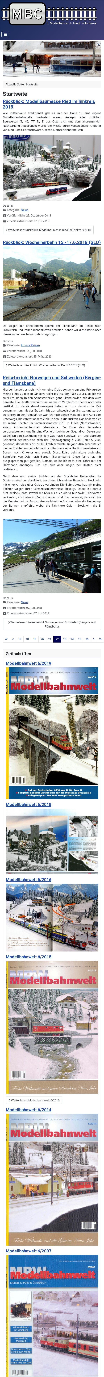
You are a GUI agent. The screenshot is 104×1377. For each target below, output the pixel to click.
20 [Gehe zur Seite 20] (42, 639)
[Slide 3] (58, 72)
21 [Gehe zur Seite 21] (49, 639)
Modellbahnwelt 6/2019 (28, 663)
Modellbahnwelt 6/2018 (28, 804)
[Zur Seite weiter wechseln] (94, 639)
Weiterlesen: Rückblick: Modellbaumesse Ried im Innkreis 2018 (48, 230)
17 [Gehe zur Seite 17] (19, 639)
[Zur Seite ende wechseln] (100, 639)
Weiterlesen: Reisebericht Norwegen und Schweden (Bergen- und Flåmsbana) (52, 624)
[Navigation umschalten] (5, 34)
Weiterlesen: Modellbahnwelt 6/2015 (34, 1100)
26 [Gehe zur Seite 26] (87, 639)
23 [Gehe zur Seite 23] (64, 639)
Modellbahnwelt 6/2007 (28, 1250)
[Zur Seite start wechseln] (6, 639)
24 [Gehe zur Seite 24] (72, 639)
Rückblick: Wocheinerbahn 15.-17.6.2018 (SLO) (52, 242)
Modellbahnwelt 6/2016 (28, 879)
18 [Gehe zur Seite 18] (27, 639)
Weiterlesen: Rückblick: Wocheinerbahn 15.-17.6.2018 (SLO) (45, 365)
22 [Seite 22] (57, 639)
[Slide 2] (52, 72)
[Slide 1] (45, 72)
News (24, 210)
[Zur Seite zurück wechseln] (13, 639)
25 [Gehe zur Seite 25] (79, 639)
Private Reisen (30, 345)
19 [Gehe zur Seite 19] (34, 639)
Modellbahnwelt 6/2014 (28, 1109)
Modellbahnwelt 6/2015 (28, 956)
